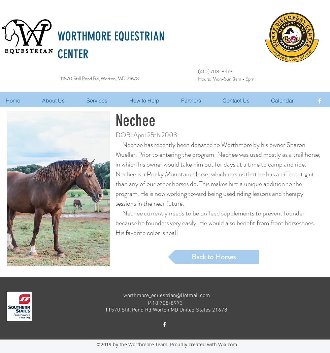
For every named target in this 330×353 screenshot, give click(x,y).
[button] (104, 100)
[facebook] (319, 100)
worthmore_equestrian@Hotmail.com (166, 295)
